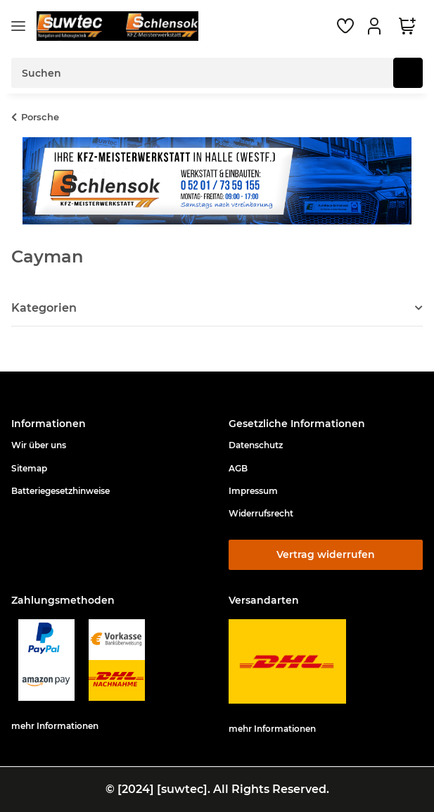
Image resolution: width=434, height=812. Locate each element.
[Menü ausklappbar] (18, 26)
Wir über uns (38, 445)
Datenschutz (256, 445)
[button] (376, 26)
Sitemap (29, 468)
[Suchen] (408, 73)
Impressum (253, 491)
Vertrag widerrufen (325, 554)
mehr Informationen (54, 726)
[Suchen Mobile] (202, 73)
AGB (238, 468)
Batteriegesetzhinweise (60, 491)
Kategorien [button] (44, 308)
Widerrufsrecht (261, 513)
